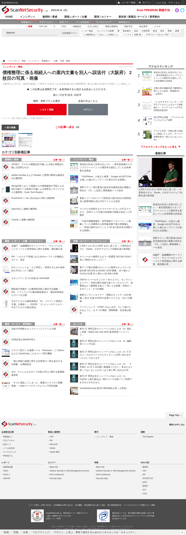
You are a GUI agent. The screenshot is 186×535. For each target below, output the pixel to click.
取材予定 (128, 26)
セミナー (52, 462)
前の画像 (11, 127)
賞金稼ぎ (127, 31)
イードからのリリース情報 (134, 505)
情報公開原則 (111, 26)
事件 (96, 432)
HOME (9, 17)
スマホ (157, 26)
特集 (96, 462)
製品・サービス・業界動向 (18, 324)
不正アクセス (46, 22)
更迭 (155, 31)
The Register (148, 437)
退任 (162, 31)
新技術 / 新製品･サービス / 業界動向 (139, 17)
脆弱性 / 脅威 (49, 17)
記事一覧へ (59, 160)
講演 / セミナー (102, 17)
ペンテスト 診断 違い (133, 34)
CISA (145, 494)
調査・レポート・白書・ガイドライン (24, 241)
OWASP (6, 478)
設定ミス (64, 22)
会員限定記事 (7, 432)
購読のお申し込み (177, 425)
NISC (145, 482)
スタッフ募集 (150, 505)
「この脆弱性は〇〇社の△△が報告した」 (100, 34)
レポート (5, 462)
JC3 (144, 490)
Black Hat (54, 467)
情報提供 (77, 26)
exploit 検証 (55, 452)
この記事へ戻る (67, 127)
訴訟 (136, 31)
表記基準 (143, 26)
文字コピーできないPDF (157, 34)
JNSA (5, 471)
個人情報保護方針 (114, 505)
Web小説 (145, 462)
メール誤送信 (82, 22)
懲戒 (170, 31)
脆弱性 (145, 467)
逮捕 (177, 31)
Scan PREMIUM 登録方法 (153, 10)
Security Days (56, 478)
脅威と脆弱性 (54, 432)
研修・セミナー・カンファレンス (90, 241)
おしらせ (77, 324)
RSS (64, 26)
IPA (51, 440)
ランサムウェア (103, 22)
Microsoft (54, 444)
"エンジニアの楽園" (105, 31)
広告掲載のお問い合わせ (63, 505)
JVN (51, 437)
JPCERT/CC (148, 478)
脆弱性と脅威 (11, 159)
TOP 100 (43, 26)
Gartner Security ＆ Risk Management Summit (69, 471)
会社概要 (78, 505)
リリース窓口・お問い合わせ (40, 505)
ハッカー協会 (87, 31)
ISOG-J (6, 474)
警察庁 (145, 486)
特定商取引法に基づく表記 (94, 505)
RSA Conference (57, 474)
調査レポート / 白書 (75, 17)
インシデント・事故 (83, 159)
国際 (143, 432)
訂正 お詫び (93, 26)
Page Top (174, 415)
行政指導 (145, 31)
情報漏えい (26, 22)
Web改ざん (124, 22)
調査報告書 (8, 467)
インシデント (27, 17)
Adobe (52, 448)
